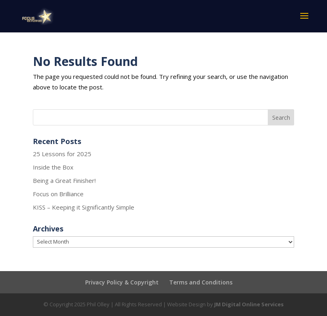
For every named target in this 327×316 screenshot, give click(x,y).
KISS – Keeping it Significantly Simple (83, 207)
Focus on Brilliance (58, 194)
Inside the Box (53, 167)
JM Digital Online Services (249, 304)
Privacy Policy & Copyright (122, 282)
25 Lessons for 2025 (62, 154)
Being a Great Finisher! (64, 180)
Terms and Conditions (200, 282)
